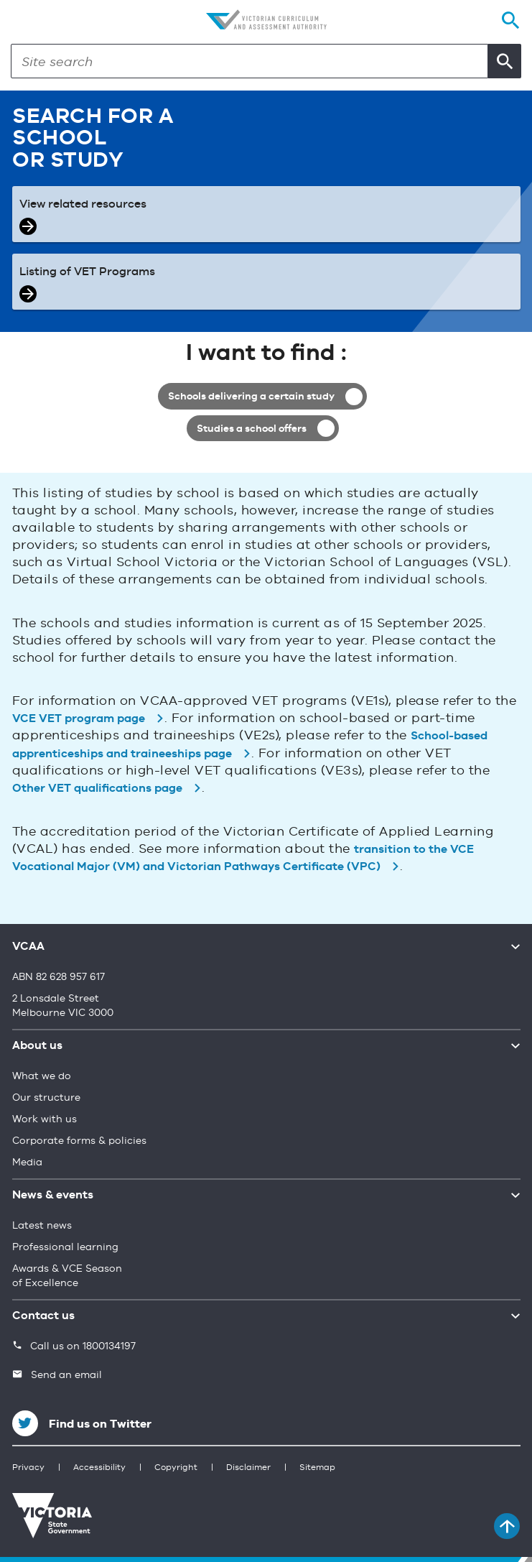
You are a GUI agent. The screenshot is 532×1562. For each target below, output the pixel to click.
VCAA (28, 947)
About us (37, 1046)
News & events (52, 1195)
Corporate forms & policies (79, 1141)
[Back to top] (507, 1526)
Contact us (43, 1316)
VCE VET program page (78, 719)
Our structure (46, 1098)
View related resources (82, 205)
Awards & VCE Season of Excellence (67, 1276)
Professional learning (65, 1247)
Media (27, 1162)
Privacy (28, 1468)
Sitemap (317, 1468)
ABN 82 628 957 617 (58, 977)
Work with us (44, 1119)
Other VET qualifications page (97, 789)
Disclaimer (248, 1468)
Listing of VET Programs (87, 272)
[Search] (249, 61)
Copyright (175, 1468)
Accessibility (99, 1468)
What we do (41, 1076)
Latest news (42, 1226)
